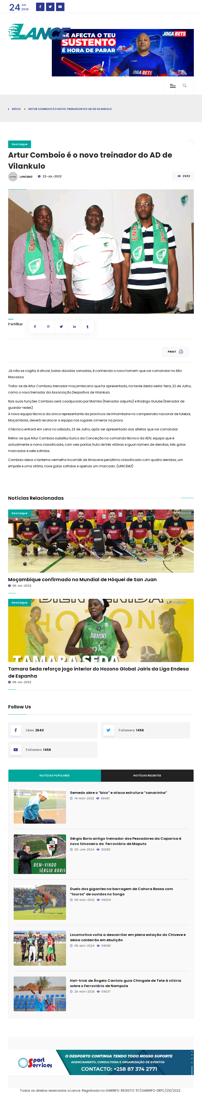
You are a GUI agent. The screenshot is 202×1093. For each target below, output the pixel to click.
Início (16, 109)
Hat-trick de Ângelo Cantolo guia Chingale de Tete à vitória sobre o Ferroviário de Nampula (125, 983)
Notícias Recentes (147, 776)
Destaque (20, 144)
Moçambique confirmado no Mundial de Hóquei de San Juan (82, 579)
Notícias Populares (54, 776)
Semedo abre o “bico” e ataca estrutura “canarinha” (118, 792)
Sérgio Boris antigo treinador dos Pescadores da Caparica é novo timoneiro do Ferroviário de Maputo (125, 841)
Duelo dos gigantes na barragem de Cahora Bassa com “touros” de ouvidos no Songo (121, 891)
